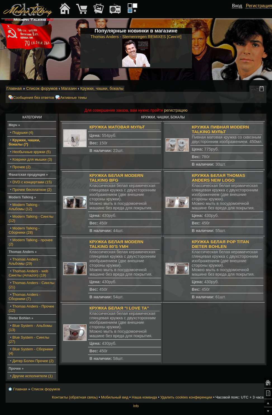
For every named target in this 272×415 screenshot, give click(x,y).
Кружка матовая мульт (117, 127)
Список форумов (42, 88)
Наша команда (144, 397)
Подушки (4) (22, 132)
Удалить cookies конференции (186, 397)
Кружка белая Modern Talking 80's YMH (116, 244)
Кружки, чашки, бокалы (102, 88)
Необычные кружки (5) (31, 152)
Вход (237, 5)
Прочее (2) (21, 167)
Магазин (69, 88)
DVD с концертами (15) (32, 182)
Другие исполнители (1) (32, 376)
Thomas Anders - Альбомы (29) (25, 261)
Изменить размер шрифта (255, 88)
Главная (14, 88)
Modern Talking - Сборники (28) (24, 230)
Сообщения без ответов (33, 97)
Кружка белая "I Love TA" (119, 308)
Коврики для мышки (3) (32, 159)
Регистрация (259, 5)
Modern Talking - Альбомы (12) (24, 207)
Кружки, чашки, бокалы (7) (24, 142)
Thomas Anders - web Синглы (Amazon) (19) (28, 273)
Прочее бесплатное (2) (31, 189)
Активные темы (73, 97)
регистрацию (176, 110)
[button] (239, 12)
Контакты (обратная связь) (75, 397)
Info (136, 406)
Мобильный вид (262, 88)
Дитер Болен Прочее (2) (32, 361)
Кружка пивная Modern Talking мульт (220, 129)
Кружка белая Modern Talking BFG (116, 177)
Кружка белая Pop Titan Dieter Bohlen (220, 244)
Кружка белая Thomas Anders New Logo (218, 177)
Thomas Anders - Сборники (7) (25, 296)
